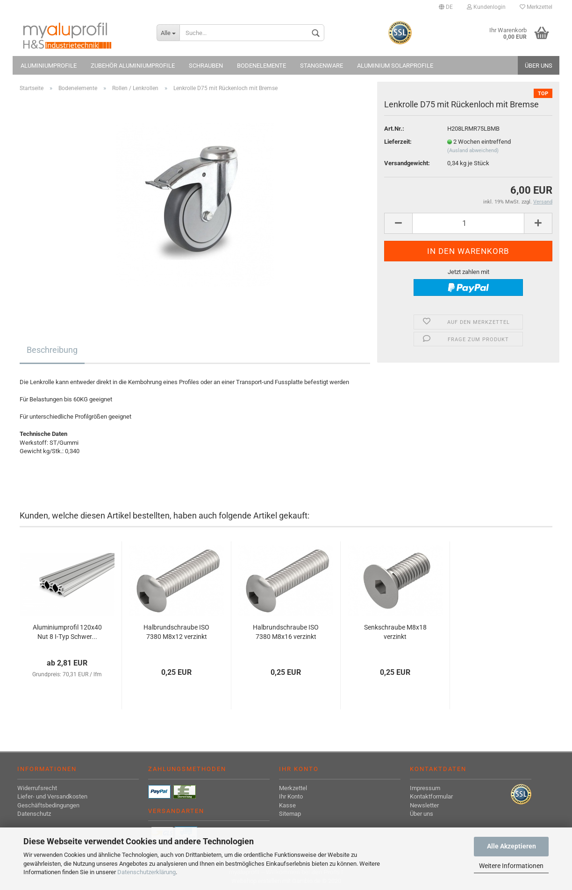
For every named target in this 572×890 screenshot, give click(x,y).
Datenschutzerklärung (146, 872)
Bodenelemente (261, 65)
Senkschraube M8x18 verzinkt (395, 632)
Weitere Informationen (511, 865)
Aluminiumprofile (49, 65)
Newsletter (424, 805)
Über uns (538, 65)
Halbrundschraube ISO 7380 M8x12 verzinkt (176, 632)
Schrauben (206, 65)
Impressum (425, 788)
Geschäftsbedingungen (48, 805)
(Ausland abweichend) (473, 150)
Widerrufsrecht (37, 788)
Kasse (287, 805)
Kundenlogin (486, 7)
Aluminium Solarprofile (395, 65)
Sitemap (290, 813)
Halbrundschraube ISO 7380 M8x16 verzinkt (286, 632)
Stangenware (321, 65)
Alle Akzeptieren (511, 846)
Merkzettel (536, 7)
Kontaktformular (431, 796)
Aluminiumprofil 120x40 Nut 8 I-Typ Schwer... (67, 632)
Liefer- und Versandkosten (52, 796)
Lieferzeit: (398, 141)
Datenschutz (34, 813)
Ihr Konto (291, 796)
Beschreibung (52, 350)
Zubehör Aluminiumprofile (133, 65)
